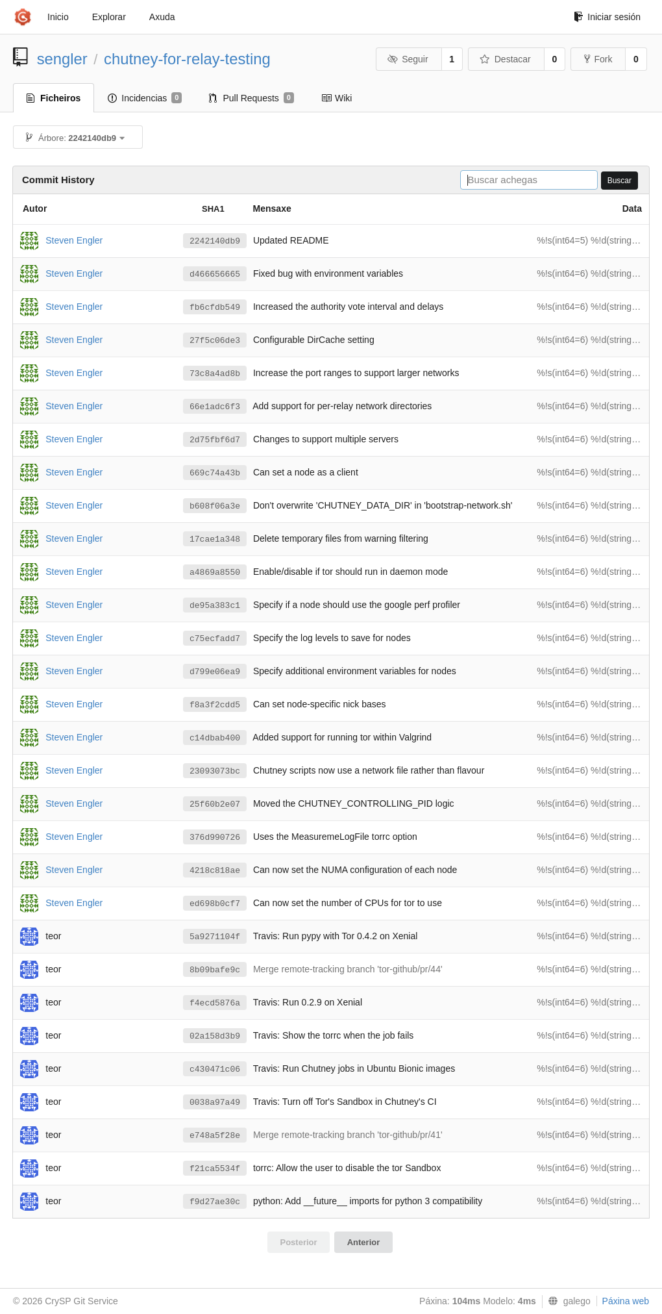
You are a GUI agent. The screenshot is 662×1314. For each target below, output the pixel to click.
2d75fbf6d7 (215, 440)
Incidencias (145, 98)
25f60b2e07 (215, 804)
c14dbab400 (215, 738)
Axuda (162, 17)
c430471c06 (215, 1069)
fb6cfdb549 (215, 307)
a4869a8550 (215, 572)
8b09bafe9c (215, 970)
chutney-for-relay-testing (187, 59)
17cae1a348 (215, 539)
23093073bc (215, 771)
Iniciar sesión (607, 17)
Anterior (363, 1242)
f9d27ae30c (215, 1202)
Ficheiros (53, 98)
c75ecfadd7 (215, 639)
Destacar (505, 59)
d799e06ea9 (215, 672)
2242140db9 (215, 241)
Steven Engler (74, 239)
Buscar (619, 180)
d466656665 (215, 274)
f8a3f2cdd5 (215, 705)
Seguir (407, 59)
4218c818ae (215, 871)
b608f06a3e (215, 506)
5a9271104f (215, 937)
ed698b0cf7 (215, 904)
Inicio (58, 17)
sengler (62, 59)
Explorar (109, 17)
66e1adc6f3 (215, 407)
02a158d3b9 (215, 1036)
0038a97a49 (215, 1102)
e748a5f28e (215, 1136)
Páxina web (625, 1301)
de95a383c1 (215, 606)
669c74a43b (215, 473)
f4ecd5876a (215, 1003)
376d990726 (215, 837)
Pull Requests (251, 98)
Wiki (336, 98)
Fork (598, 59)
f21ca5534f (215, 1169)
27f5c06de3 (215, 341)
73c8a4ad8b (215, 374)
